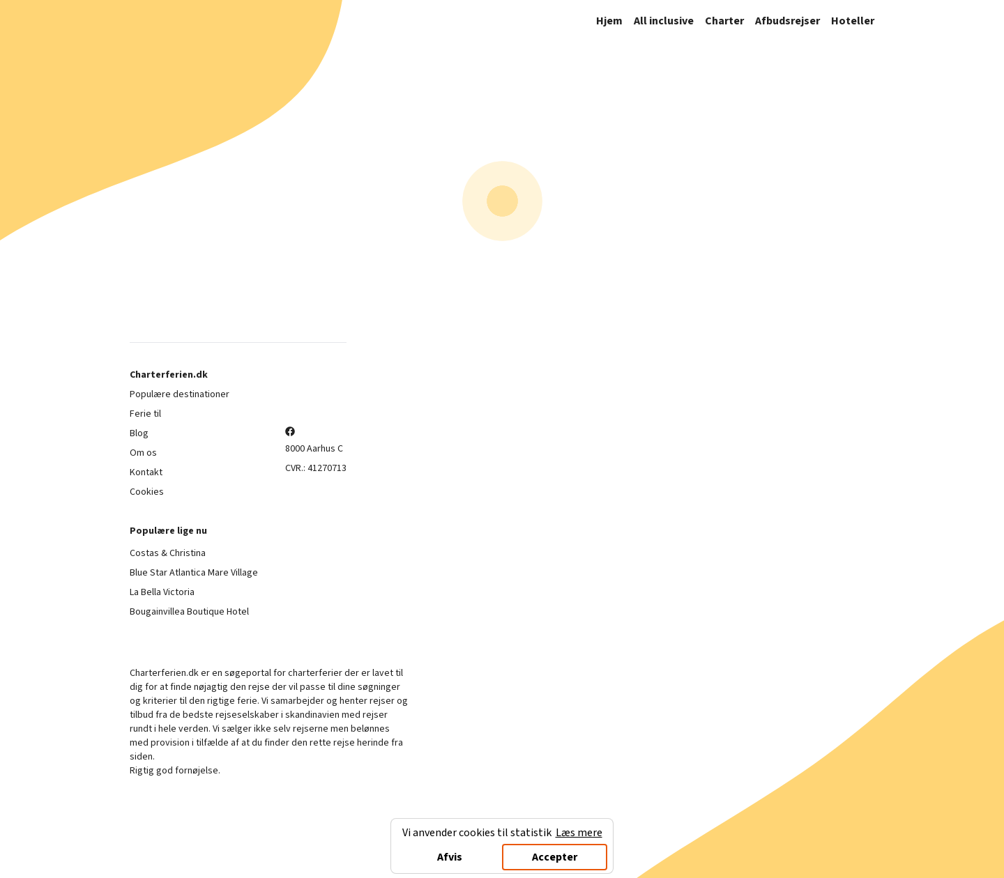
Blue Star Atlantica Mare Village (194, 573)
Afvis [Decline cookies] (449, 857)
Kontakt (146, 472)
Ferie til (145, 414)
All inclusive (664, 21)
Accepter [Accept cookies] (554, 857)
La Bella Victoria (162, 592)
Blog (139, 433)
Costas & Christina (168, 553)
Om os (143, 453)
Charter (724, 21)
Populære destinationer (179, 394)
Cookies (147, 492)
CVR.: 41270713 (316, 468)
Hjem (609, 21)
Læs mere (579, 832)
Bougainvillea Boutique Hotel (189, 612)
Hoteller (852, 21)
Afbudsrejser (787, 21)
